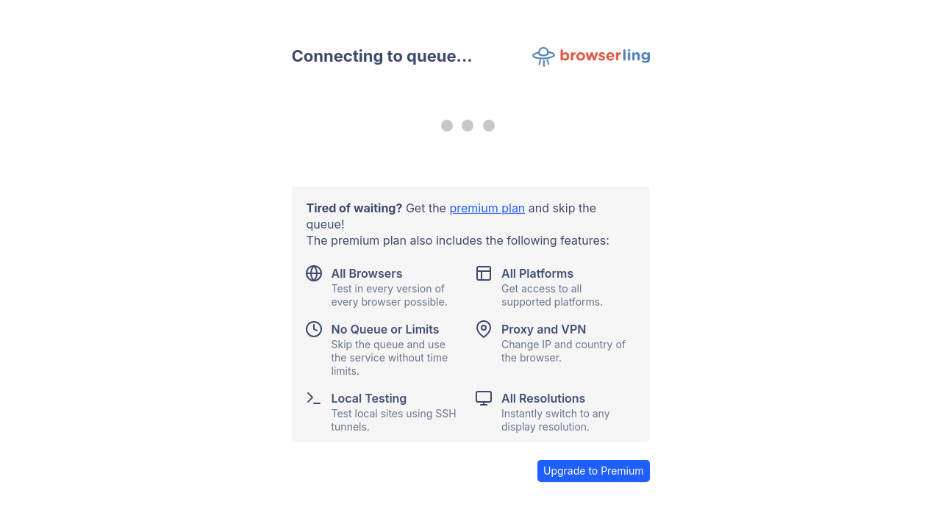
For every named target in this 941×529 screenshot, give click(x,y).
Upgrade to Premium (593, 470)
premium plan (487, 208)
